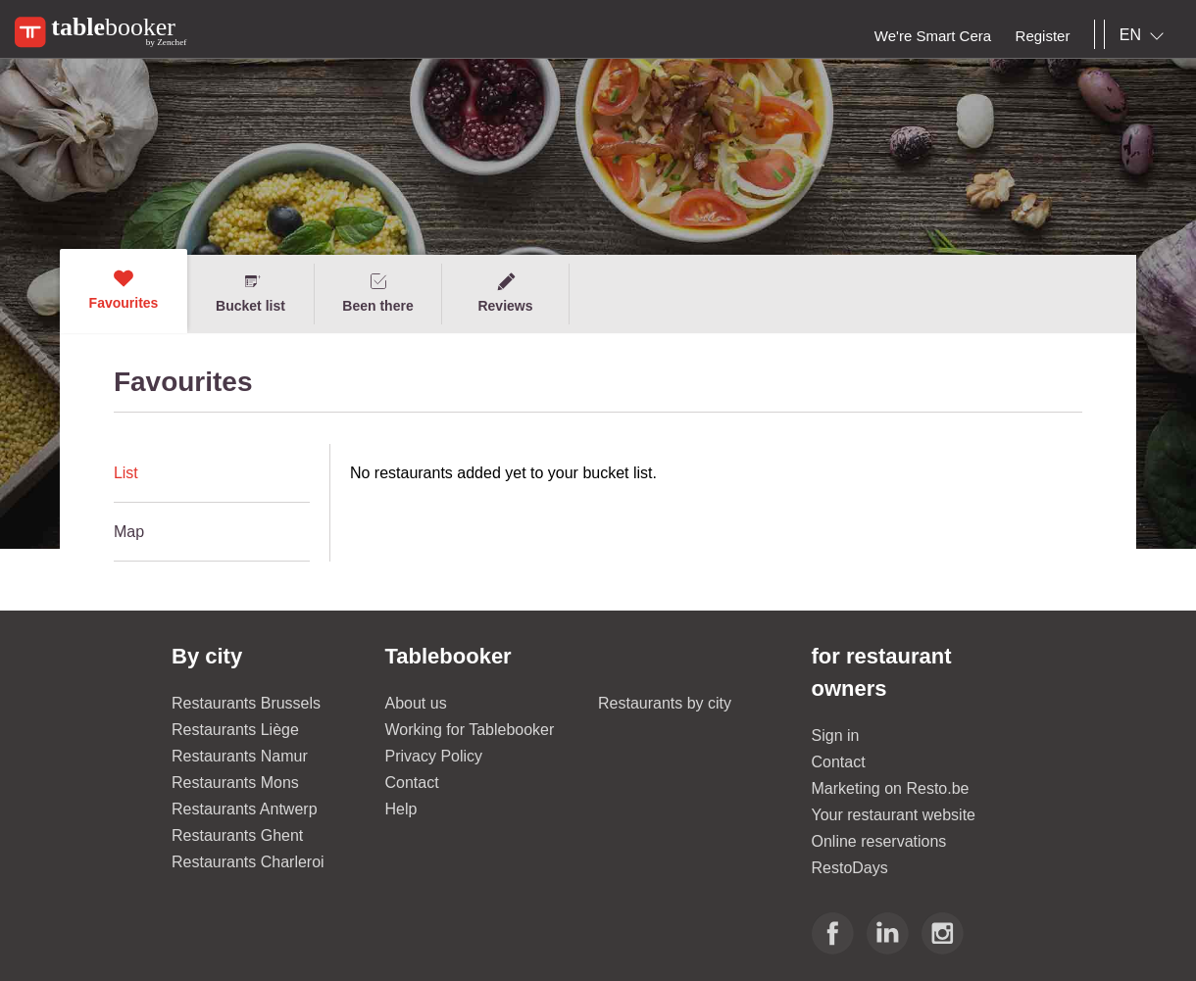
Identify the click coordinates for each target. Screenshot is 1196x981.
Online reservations (879, 841)
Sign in (836, 735)
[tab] (212, 473)
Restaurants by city (664, 703)
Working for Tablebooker (470, 729)
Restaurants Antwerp (245, 809)
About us (416, 703)
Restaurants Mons (235, 782)
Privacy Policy (434, 756)
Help (401, 809)
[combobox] (1145, 35)
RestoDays (850, 867)
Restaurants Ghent (237, 835)
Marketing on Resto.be (891, 788)
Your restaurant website (894, 815)
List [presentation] (126, 473)
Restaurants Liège (235, 729)
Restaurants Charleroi (248, 862)
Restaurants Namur (240, 756)
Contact (412, 782)
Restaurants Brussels (246, 703)
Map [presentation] (129, 531)
